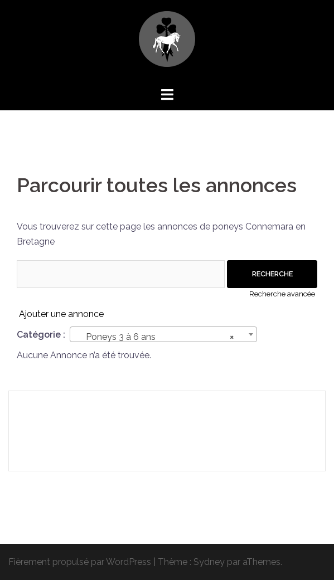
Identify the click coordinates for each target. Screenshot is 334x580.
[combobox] (163, 334)
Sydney (209, 562)
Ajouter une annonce (61, 314)
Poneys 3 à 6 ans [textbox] (160, 337)
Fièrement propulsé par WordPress (79, 562)
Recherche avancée (282, 294)
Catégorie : (41, 334)
